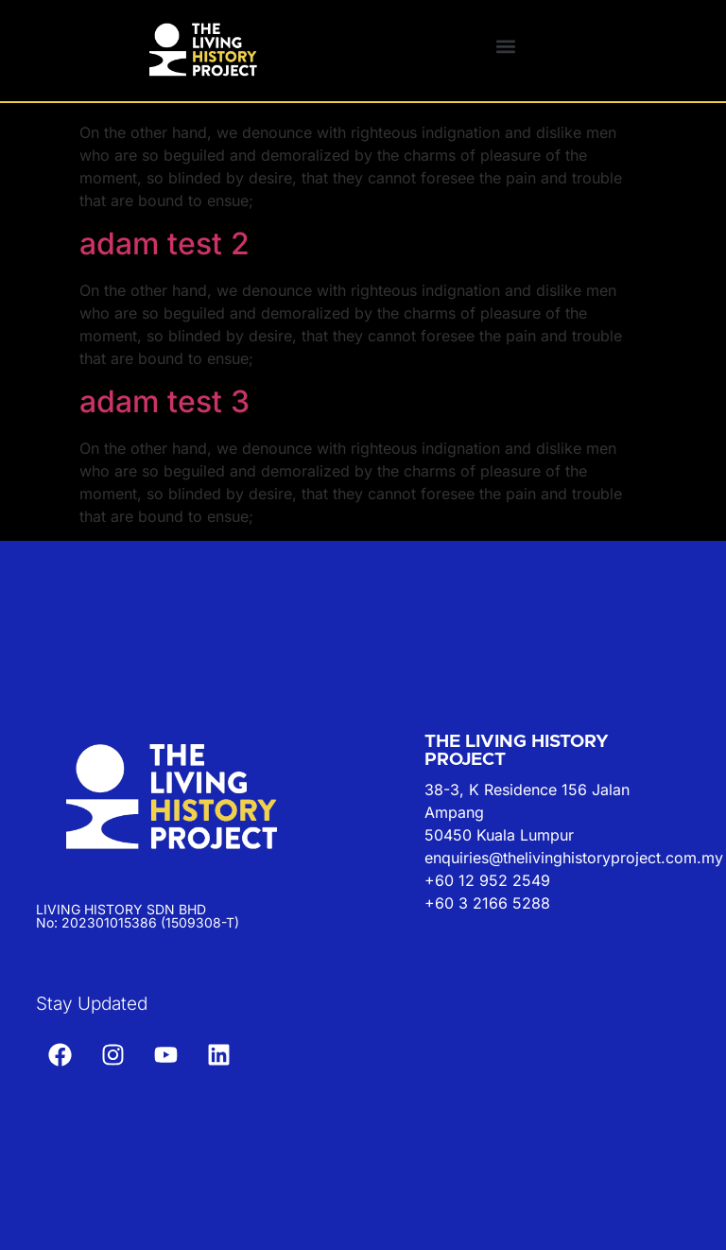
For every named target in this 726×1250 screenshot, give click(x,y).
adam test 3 (164, 401)
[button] (505, 45)
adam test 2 (164, 243)
